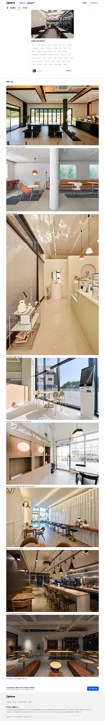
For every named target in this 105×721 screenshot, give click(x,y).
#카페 (33, 45)
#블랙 (60, 58)
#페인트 (53, 61)
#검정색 (34, 61)
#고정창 (39, 51)
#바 (60, 45)
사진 (19, 8)
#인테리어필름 (57, 64)
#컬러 (55, 58)
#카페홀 (55, 48)
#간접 (69, 54)
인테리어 (22, 3)
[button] (96, 87)
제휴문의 (85, 3)
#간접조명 (63, 54)
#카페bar (69, 45)
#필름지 (65, 64)
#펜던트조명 (43, 54)
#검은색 (66, 58)
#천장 (64, 48)
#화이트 (39, 58)
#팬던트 (57, 54)
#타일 (33, 64)
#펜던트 (50, 54)
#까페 (38, 45)
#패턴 (45, 64)
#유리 (68, 61)
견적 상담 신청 (93, 688)
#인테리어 (48, 48)
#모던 (33, 58)
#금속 (58, 61)
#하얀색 (50, 58)
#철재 (63, 61)
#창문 (33, 51)
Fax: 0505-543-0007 (60, 709)
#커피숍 (44, 45)
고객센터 (8, 702)
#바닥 (69, 48)
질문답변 (30, 3)
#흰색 (44, 58)
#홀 (60, 48)
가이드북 (24, 8)
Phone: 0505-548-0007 (48, 709)
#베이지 (40, 61)
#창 (55, 51)
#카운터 (42, 48)
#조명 (59, 51)
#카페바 (55, 45)
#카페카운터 (35, 48)
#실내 (49, 45)
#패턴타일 (39, 64)
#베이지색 (46, 61)
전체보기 (68, 70)
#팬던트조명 (35, 54)
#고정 (44, 51)
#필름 (50, 64)
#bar (64, 45)
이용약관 (14, 702)
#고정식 (50, 51)
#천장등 (65, 51)
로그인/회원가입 (94, 3)
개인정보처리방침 (22, 702)
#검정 (71, 58)
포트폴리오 (13, 8)
